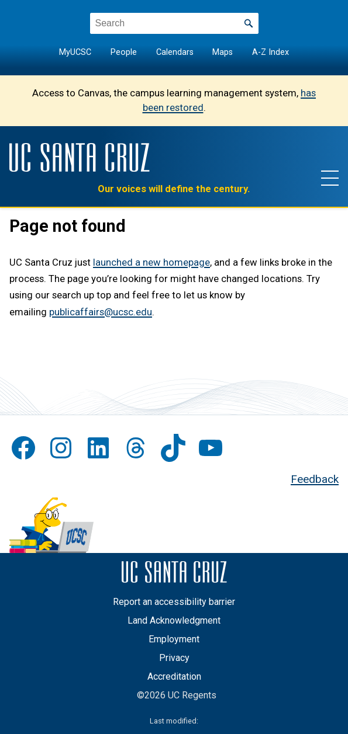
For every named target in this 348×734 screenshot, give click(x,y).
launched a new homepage (151, 262)
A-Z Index (270, 52)
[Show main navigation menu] (329, 177)
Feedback (315, 479)
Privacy (174, 657)
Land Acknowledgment (174, 620)
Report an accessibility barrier (174, 601)
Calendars (175, 52)
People (124, 52)
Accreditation (174, 676)
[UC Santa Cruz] (79, 157)
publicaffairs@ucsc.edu (100, 312)
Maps (222, 52)
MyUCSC (75, 52)
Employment (174, 639)
